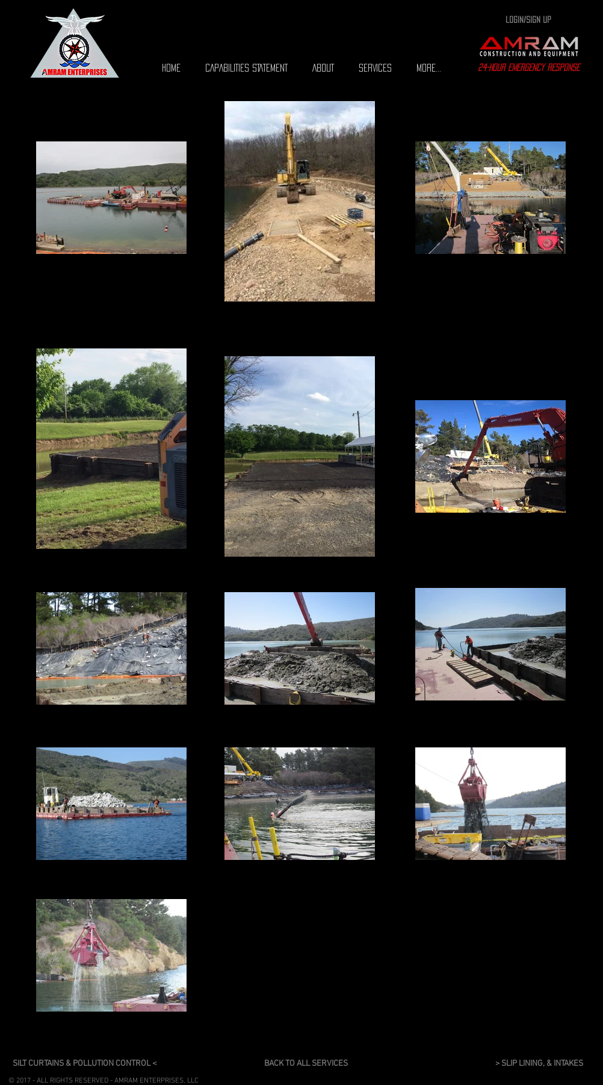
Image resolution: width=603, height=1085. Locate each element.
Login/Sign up (528, 19)
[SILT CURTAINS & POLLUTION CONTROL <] (90, 1064)
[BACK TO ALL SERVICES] (308, 1064)
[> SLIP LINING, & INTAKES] (543, 1064)
